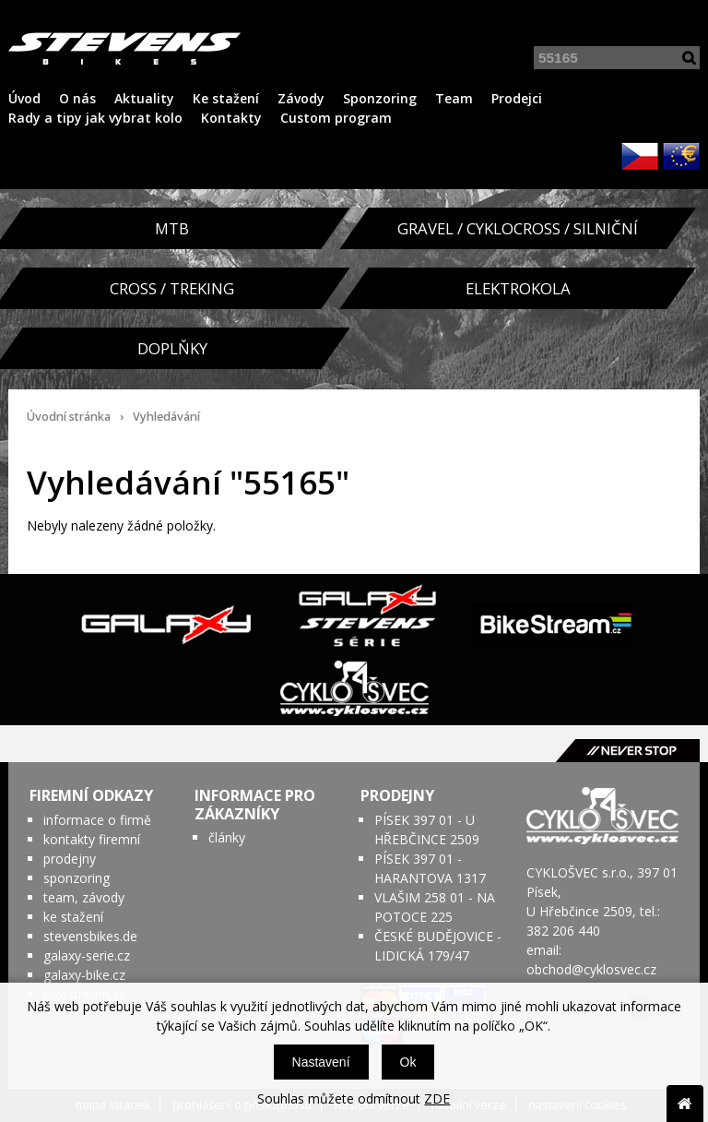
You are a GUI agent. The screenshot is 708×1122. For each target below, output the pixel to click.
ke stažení (73, 916)
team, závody (83, 897)
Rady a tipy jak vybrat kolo (95, 117)
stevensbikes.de (90, 936)
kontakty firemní (91, 839)
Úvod (24, 98)
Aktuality (144, 98)
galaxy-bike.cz (84, 975)
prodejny (69, 858)
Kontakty (231, 117)
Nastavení (321, 1062)
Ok (408, 1062)
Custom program (336, 117)
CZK (639, 156)
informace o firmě (97, 820)
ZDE (437, 1098)
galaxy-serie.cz (86, 955)
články (226, 837)
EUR (681, 156)
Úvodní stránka (69, 416)
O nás (77, 98)
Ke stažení (226, 98)
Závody (300, 98)
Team (454, 98)
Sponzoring (380, 98)
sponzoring (76, 878)
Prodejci (516, 98)
